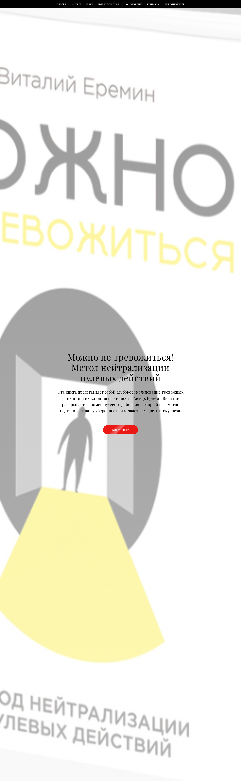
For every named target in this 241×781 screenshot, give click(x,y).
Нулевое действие (109, 4)
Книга (89, 4)
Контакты (153, 4)
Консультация (133, 4)
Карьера (76, 4)
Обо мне (62, 4)
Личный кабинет (174, 4)
